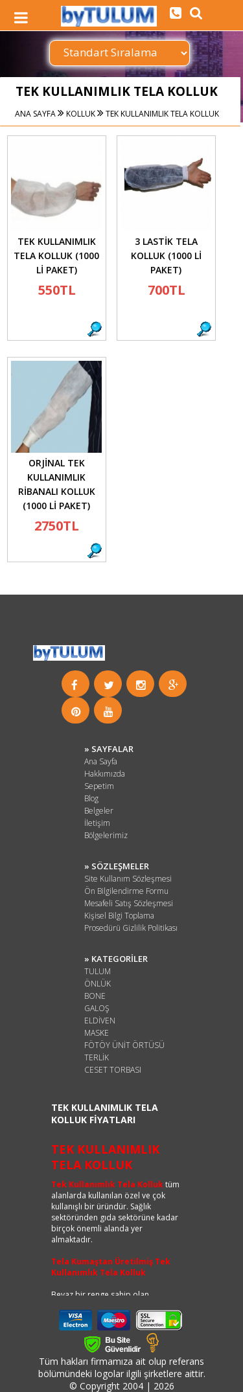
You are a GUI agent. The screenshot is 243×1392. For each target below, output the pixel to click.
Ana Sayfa (100, 761)
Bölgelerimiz (106, 835)
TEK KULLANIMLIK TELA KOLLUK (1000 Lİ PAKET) (56, 255)
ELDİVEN (99, 1020)
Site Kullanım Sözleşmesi (128, 878)
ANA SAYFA (35, 113)
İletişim (97, 822)
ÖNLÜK (97, 983)
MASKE (96, 1032)
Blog (91, 798)
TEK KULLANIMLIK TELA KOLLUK (161, 113)
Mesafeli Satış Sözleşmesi (128, 903)
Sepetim (99, 786)
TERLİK (96, 1057)
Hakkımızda (104, 773)
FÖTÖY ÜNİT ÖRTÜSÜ (124, 1045)
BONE (95, 995)
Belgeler (98, 810)
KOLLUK (79, 113)
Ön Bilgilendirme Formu (126, 890)
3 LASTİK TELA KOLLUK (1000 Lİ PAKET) (166, 255)
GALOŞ (97, 1008)
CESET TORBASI (112, 1069)
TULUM (97, 971)
